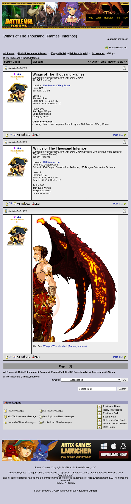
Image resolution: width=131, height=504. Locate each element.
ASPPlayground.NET (65, 490)
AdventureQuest (17, 472)
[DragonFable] (58, 53)
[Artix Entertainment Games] (32, 53)
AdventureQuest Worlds (103, 472)
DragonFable (35, 472)
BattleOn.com (80, 472)
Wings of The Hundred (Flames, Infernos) (65, 346)
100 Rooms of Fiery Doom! (57, 85)
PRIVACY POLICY (65, 483)
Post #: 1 (118, 134)
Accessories (98, 53)
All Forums (8, 53)
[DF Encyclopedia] (78, 53)
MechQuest (51, 472)
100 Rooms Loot (51, 162)
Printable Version (115, 47)
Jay (19, 74)
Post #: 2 (118, 203)
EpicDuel (65, 472)
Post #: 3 (118, 357)
